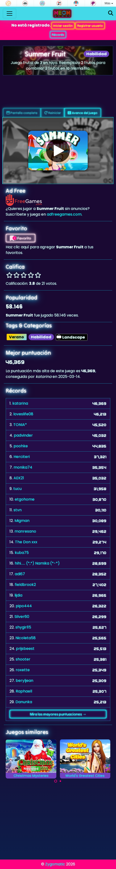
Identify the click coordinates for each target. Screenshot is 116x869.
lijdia (18, 595)
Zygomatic (55, 864)
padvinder (23, 435)
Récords (58, 34)
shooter (23, 659)
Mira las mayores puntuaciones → (58, 714)
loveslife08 (23, 414)
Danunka (23, 702)
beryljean (24, 680)
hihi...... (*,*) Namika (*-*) (37, 563)
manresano (25, 531)
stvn (18, 510)
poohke (21, 446)
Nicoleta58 (25, 638)
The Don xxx (26, 542)
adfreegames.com (64, 214)
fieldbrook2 (25, 584)
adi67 (20, 574)
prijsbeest (25, 648)
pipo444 (24, 606)
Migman (21, 520)
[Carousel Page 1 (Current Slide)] (55, 781)
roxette (23, 670)
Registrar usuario (90, 25)
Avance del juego (82, 113)
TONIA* (20, 424)
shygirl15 (23, 627)
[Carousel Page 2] (60, 781)
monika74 (23, 467)
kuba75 (22, 552)
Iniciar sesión (63, 25)
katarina (20, 403)
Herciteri (22, 456)
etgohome (24, 499)
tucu (17, 488)
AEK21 (19, 478)
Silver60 (21, 616)
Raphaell (24, 691)
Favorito (20, 238)
